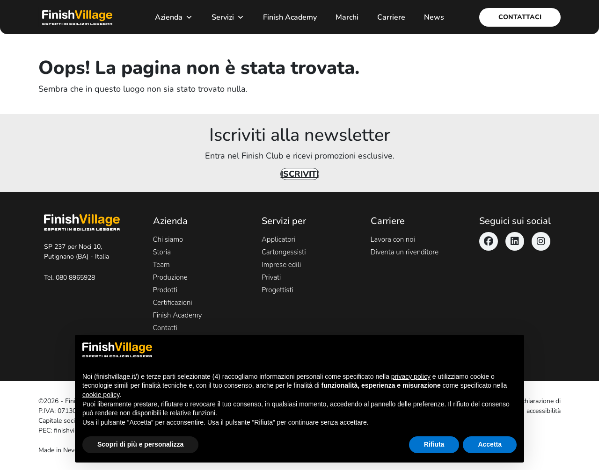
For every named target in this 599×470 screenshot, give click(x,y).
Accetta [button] (490, 444)
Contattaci (519, 17)
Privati (271, 277)
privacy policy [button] (411, 376)
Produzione (170, 277)
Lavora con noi (393, 239)
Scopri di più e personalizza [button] (140, 444)
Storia (162, 252)
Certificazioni (172, 302)
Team (161, 264)
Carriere (391, 17)
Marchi (347, 17)
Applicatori (278, 239)
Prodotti (165, 290)
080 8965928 (75, 277)
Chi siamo (168, 239)
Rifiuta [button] (434, 444)
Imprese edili (281, 264)
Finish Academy (290, 17)
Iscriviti (300, 174)
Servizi (228, 17)
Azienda (174, 17)
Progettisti (277, 290)
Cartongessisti (284, 252)
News (434, 17)
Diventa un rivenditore (405, 252)
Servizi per (284, 221)
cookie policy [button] (100, 394)
